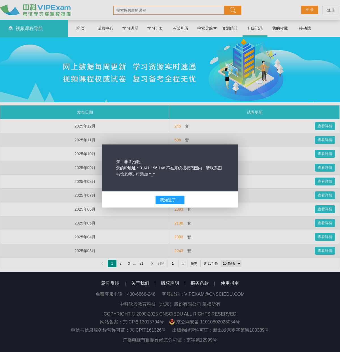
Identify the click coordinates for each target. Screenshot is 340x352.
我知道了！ (170, 200)
